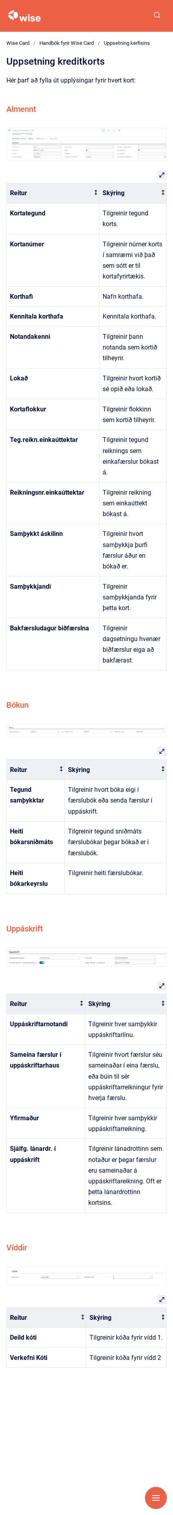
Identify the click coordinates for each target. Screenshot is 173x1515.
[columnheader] (53, 193)
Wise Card (17, 43)
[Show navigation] (156, 1498)
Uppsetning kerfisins (127, 43)
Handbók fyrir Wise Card (66, 43)
